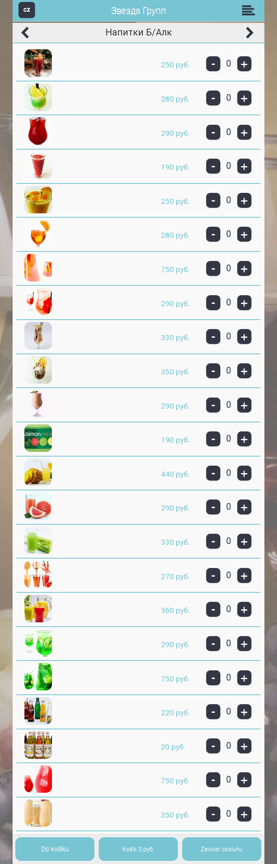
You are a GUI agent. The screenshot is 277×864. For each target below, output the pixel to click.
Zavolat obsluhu (221, 849)
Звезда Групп (138, 11)
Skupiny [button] (250, 10)
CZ (26, 10)
